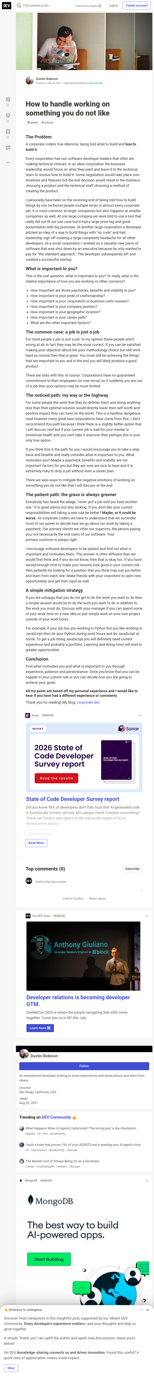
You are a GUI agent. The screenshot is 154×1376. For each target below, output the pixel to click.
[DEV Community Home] (7, 6)
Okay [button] (11, 1368)
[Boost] (8, 147)
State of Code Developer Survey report (72, 799)
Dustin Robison (47, 79)
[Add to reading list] (8, 133)
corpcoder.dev (95, 83)
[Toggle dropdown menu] (140, 715)
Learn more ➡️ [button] (40, 1028)
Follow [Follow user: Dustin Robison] (84, 1066)
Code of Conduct (73, 898)
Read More (36, 843)
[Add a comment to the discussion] (88, 884)
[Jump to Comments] (8, 117)
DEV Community (56, 1117)
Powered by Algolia (88, 5)
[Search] (19, 5)
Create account (137, 5)
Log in (113, 5)
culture (47, 122)
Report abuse (97, 898)
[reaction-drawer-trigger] (8, 101)
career (32, 122)
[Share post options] (8, 162)
